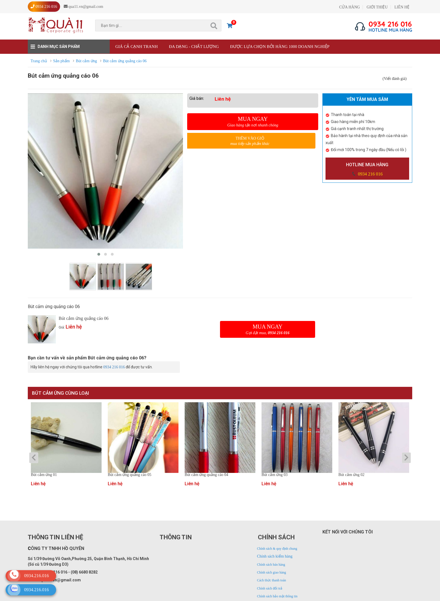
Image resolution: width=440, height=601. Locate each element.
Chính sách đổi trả (269, 588)
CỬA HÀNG (349, 7)
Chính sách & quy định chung (277, 549)
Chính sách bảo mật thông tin (277, 596)
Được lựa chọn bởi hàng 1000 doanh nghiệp (279, 46)
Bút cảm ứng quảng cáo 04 (206, 475)
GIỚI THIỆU (377, 7)
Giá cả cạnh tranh (136, 46)
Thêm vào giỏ (249, 141)
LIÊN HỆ (402, 7)
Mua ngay (252, 122)
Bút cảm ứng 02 (351, 475)
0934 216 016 (369, 174)
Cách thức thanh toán (271, 580)
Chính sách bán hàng (271, 565)
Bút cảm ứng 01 (44, 475)
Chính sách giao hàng (271, 572)
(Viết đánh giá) (394, 79)
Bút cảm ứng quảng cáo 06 (84, 318)
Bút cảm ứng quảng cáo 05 (129, 475)
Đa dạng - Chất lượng (194, 46)
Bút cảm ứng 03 (275, 475)
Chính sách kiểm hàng (275, 556)
